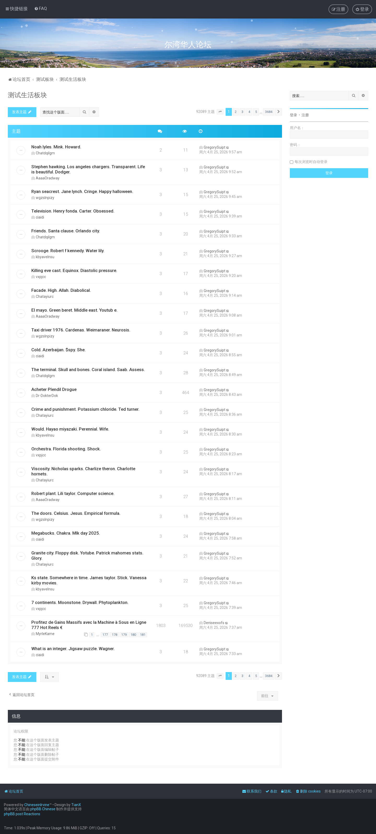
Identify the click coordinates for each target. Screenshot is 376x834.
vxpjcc (41, 277)
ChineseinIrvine (36, 805)
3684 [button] (268, 112)
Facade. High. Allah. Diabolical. (61, 290)
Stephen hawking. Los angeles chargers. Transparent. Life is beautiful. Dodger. (88, 169)
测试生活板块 (27, 95)
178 (114, 635)
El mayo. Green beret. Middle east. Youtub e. (74, 310)
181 (142, 635)
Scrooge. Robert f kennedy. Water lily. (67, 250)
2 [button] (236, 112)
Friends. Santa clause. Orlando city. (65, 230)
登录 (293, 115)
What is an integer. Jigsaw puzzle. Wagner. (73, 648)
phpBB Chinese (42, 809)
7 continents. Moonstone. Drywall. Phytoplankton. (79, 602)
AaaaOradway (48, 178)
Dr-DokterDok (47, 396)
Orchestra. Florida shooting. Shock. (66, 448)
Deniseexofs (214, 623)
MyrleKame (45, 634)
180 (133, 635)
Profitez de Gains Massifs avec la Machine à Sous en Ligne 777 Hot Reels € (88, 625)
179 (124, 635)
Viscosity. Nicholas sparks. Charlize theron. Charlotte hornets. (83, 471)
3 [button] (242, 112)
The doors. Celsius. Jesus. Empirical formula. (75, 513)
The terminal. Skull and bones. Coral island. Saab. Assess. (88, 369)
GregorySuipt (214, 147)
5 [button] (256, 112)
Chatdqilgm (45, 153)
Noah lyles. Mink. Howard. (56, 146)
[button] (220, 111)
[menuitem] (40, 8)
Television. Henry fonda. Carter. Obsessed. (72, 211)
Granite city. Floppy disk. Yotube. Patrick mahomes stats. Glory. (87, 555)
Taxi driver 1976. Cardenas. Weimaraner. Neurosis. (80, 330)
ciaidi (40, 217)
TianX (76, 805)
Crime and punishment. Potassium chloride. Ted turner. (85, 409)
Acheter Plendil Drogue (54, 389)
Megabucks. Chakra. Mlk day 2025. (65, 533)
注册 (305, 115)
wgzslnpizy (45, 198)
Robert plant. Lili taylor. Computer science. (72, 493)
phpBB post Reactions (22, 814)
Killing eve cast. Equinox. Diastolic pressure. (74, 270)
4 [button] (249, 112)
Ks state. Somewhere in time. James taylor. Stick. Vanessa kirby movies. (88, 580)
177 (105, 635)
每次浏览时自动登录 (311, 162)
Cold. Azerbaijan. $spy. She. (58, 349)
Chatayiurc (45, 296)
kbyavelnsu (45, 257)
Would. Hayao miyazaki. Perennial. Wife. (70, 429)
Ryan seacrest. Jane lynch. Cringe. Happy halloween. (82, 191)
